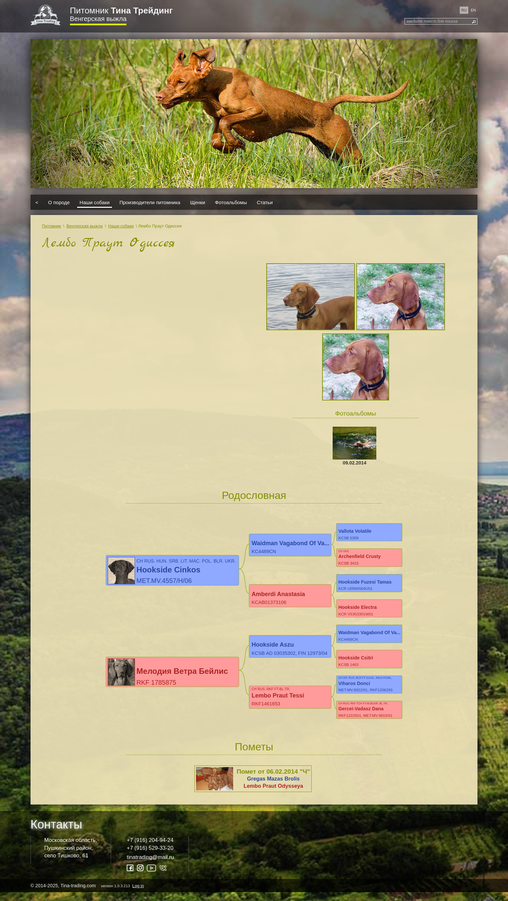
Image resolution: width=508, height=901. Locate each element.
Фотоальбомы (231, 202)
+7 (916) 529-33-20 (150, 857)
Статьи (265, 202)
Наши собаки (94, 202)
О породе (59, 202)
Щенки (197, 202)
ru (464, 10)
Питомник (121, 10)
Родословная (254, 495)
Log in (138, 894)
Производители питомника (150, 202)
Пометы (254, 756)
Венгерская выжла (98, 18)
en (473, 10)
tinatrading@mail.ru (150, 866)
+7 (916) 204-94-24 (150, 849)
